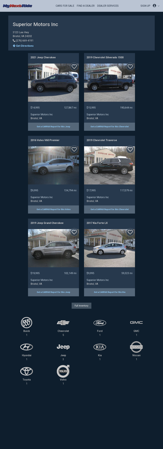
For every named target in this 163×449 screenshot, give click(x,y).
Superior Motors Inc (42, 114)
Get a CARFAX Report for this (53, 126)
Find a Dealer (86, 5)
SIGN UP (145, 5)
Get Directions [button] (23, 45)
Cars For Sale (65, 5)
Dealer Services (108, 5)
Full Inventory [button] (81, 305)
